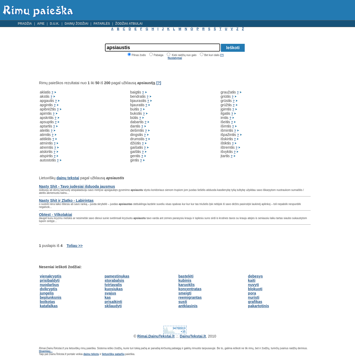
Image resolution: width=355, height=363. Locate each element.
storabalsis (114, 280)
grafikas (255, 302)
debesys (255, 276)
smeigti (184, 293)
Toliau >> (74, 246)
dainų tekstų (91, 354)
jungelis (47, 293)
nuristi (253, 297)
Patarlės (102, 23)
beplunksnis (51, 297)
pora (252, 293)
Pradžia (25, 23)
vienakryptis (51, 276)
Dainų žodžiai (76, 23)
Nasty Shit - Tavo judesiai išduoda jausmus (77, 186)
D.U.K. (54, 23)
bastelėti (186, 276)
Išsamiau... (45, 351)
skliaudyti (113, 306)
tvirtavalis (113, 285)
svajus (110, 293)
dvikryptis (48, 289)
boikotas (47, 302)
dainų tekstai (67, 178)
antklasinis (188, 306)
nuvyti (253, 285)
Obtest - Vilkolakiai (55, 214)
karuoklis (186, 285)
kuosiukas (113, 289)
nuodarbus (49, 285)
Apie (41, 23)
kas (107, 297)
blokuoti (255, 289)
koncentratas (189, 289)
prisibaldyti (50, 280)
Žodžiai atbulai (129, 23)
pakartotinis (258, 306)
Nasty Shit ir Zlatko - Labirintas (66, 200)
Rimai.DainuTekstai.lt (156, 336)
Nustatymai (175, 58)
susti (182, 302)
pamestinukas (116, 276)
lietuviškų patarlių (113, 354)
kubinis (184, 280)
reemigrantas (190, 297)
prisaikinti (113, 302)
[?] (221, 55)
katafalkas (49, 306)
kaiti (251, 280)
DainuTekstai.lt (193, 336)
